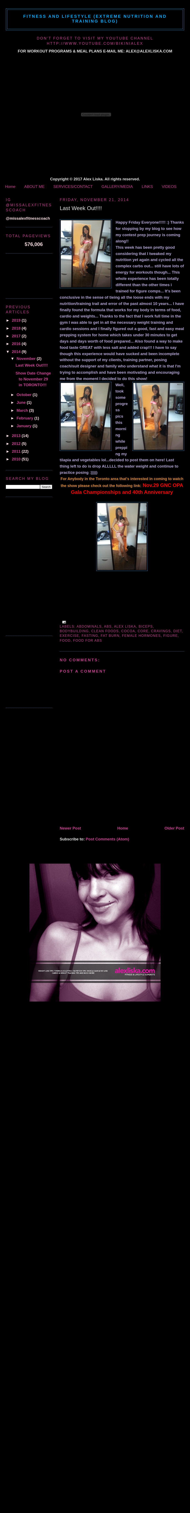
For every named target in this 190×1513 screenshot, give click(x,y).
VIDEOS (169, 186)
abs (108, 626)
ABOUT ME (34, 186)
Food (65, 640)
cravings (161, 631)
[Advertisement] (86, 795)
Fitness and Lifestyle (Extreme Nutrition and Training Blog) (95, 18)
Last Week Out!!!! (81, 208)
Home (10, 186)
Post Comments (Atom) (107, 839)
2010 (17, 459)
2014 (17, 351)
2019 (17, 320)
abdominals (89, 626)
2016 (17, 344)
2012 (17, 443)
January (24, 426)
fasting (90, 635)
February (25, 418)
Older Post (174, 828)
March (22, 410)
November (26, 358)
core (143, 631)
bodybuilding (74, 631)
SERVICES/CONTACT (72, 186)
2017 (17, 336)
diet (177, 631)
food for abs (87, 640)
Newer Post (70, 828)
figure (170, 635)
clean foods (105, 631)
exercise (69, 635)
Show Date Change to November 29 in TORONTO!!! (33, 379)
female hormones (141, 635)
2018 (17, 328)
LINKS (147, 186)
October (24, 395)
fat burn (110, 635)
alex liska (125, 626)
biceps (146, 626)
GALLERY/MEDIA (117, 186)
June (21, 402)
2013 (17, 435)
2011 (17, 451)
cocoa (128, 631)
